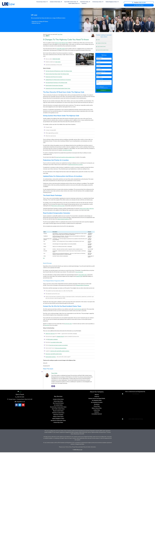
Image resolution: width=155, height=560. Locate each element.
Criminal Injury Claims (97, 2)
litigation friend (60, 336)
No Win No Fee (78, 309)
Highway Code (79, 276)
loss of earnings (79, 272)
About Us (97, 394)
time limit (47, 325)
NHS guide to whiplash (53, 339)
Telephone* (98, 68)
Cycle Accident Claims (101, 46)
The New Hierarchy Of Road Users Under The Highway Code (59, 71)
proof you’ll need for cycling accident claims (65, 157)
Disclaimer (96, 412)
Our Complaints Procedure (96, 402)
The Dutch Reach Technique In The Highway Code (56, 82)
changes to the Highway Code (61, 42)
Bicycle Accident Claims (58, 410)
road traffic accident (61, 48)
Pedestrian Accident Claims (58, 412)
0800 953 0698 (56, 59)
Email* (97, 75)
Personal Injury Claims (41, 2)
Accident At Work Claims (56, 2)
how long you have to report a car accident (58, 345)
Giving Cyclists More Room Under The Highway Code (57, 74)
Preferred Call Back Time (100, 71)
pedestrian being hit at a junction (75, 164)
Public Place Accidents (58, 414)
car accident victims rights (56, 342)
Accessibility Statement (97, 414)
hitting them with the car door (58, 205)
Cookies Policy (97, 410)
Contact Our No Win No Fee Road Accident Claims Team (58, 88)
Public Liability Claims (74, 3)
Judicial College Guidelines (63, 219)
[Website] (54, 386)
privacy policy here (104, 87)
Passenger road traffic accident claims (54, 354)
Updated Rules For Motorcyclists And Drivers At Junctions (58, 79)
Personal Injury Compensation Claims (58, 407)
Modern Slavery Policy (97, 408)
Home (98, 39)
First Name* (98, 60)
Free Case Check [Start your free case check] (138, 5)
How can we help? (99, 79)
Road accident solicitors (51, 356)
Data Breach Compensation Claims (58, 420)
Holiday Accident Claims (58, 416)
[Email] (52, 386)
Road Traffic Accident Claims (71, 2)
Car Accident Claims (58, 405)
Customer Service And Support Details (96, 398)
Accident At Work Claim (101, 43)
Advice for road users (50, 333)
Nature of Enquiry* (99, 57)
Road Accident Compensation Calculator (54, 85)
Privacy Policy (97, 406)
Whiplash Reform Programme (82, 285)
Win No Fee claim (68, 323)
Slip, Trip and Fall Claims (58, 403)
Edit (44, 258)
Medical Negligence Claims (112, 2)
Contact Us (84, 3)
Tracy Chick (59, 34)
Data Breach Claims (85, 2)
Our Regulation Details (97, 400)
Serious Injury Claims (58, 401)
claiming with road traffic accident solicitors (59, 351)
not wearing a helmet (67, 150)
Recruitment (96, 404)
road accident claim (82, 274)
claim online (57, 62)
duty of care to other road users (87, 208)
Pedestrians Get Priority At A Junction (54, 77)
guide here (102, 86)
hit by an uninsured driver (60, 348)
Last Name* (98, 64)
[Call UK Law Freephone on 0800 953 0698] (139, 2)
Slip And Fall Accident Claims (102, 50)
